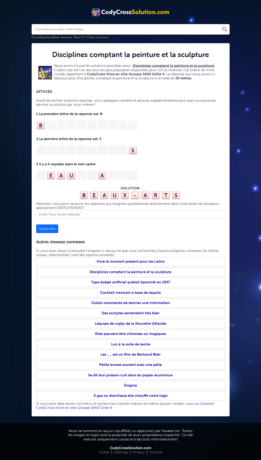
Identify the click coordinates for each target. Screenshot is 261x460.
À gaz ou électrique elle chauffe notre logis (130, 395)
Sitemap (121, 452)
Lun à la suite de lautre (130, 344)
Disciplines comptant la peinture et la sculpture (130, 272)
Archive (156, 452)
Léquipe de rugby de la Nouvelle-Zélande (130, 323)
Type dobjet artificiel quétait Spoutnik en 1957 (130, 282)
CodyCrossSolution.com (130, 448)
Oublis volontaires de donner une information (130, 303)
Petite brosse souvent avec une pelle (130, 364)
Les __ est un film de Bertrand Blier (131, 354)
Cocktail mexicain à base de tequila (130, 292)
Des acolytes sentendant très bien (131, 313)
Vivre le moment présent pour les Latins (130, 261)
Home (104, 452)
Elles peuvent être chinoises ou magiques (130, 334)
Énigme (130, 385)
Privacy (139, 452)
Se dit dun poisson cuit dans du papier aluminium (130, 375)
